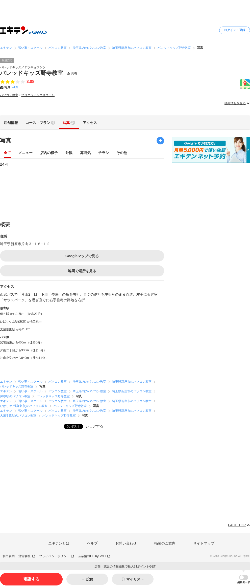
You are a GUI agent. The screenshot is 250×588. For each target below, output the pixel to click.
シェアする (94, 426)
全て (7, 153)
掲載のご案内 (165, 543)
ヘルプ (92, 543)
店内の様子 (49, 153)
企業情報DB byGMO (94, 556)
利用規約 (9, 556)
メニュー (25, 153)
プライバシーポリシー (56, 556)
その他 (121, 153)
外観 (68, 153)
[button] (243, 579)
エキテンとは (58, 543)
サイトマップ (203, 543)
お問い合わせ (126, 543)
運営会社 (26, 556)
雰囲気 (85, 153)
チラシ (103, 153)
